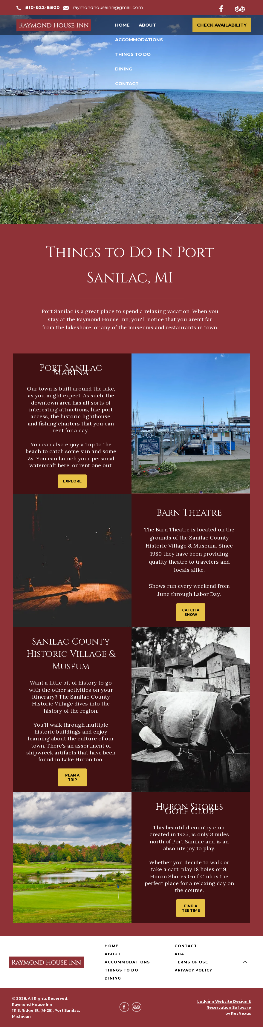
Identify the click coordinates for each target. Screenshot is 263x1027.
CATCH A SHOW (190, 612)
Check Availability (222, 25)
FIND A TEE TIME (191, 908)
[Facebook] (226, 8)
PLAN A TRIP (72, 777)
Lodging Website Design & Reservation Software (224, 1004)
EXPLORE (72, 481)
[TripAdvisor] (243, 8)
